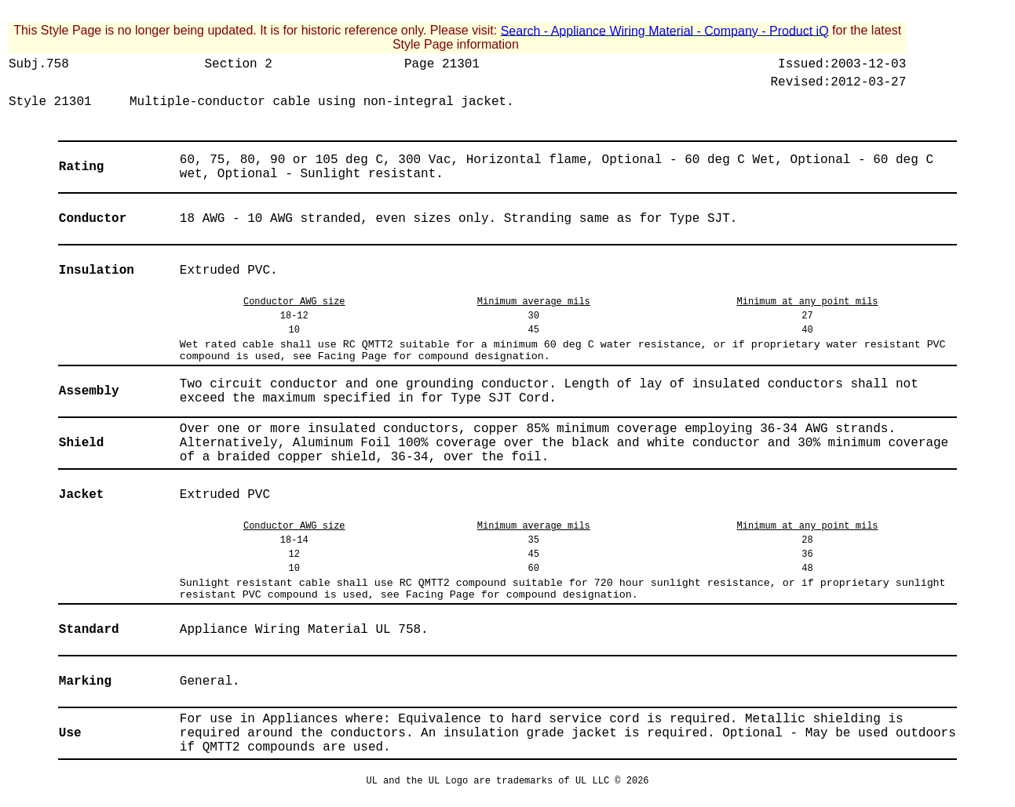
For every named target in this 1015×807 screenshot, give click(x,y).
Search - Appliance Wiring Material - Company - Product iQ (665, 30)
